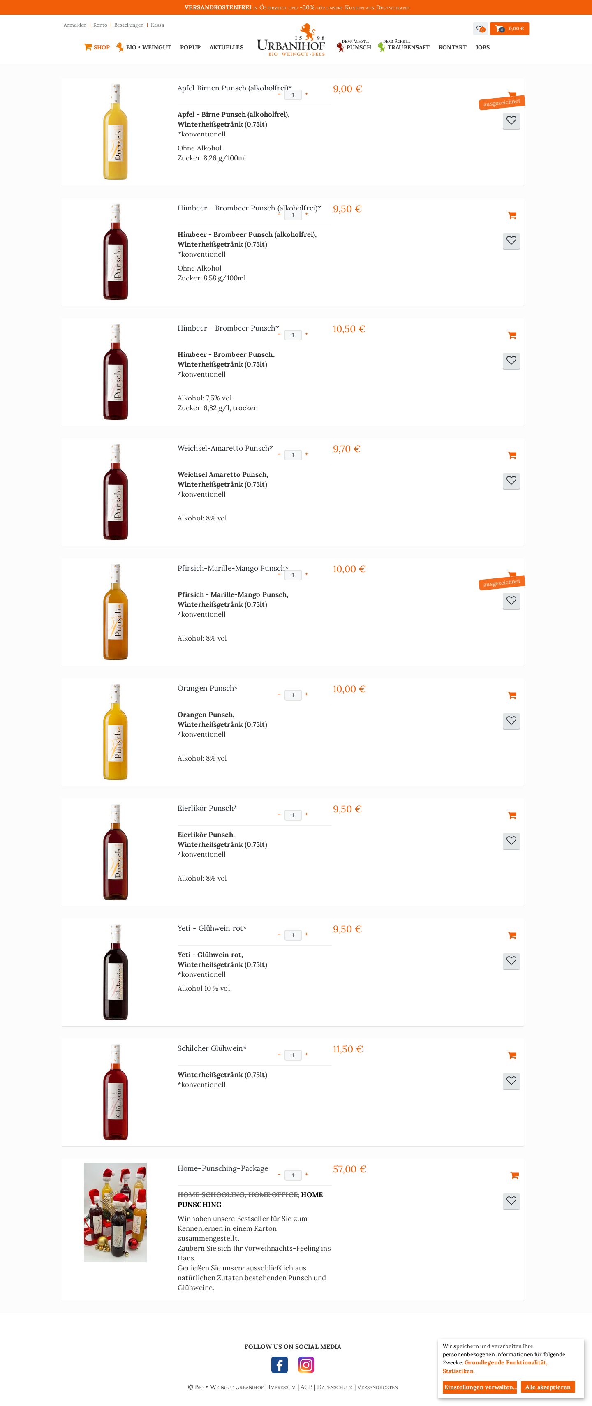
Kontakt (453, 47)
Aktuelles (226, 47)
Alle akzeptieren (548, 1387)
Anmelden (75, 25)
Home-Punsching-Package (223, 1168)
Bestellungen (128, 25)
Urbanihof (291, 41)
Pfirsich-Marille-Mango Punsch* (233, 568)
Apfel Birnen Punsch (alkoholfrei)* (235, 87)
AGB (306, 1387)
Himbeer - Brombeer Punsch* (228, 328)
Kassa (157, 25)
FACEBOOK (281, 1367)
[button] (480, 28)
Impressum (282, 1387)
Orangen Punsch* (208, 688)
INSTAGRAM (304, 1367)
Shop (102, 47)
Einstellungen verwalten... (480, 1387)
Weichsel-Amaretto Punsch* (225, 448)
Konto (100, 25)
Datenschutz (334, 1387)
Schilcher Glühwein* (212, 1048)
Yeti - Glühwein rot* (212, 928)
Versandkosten (377, 1387)
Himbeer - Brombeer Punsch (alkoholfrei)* (249, 208)
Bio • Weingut (148, 47)
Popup (190, 47)
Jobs (483, 47)
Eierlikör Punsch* (207, 808)
